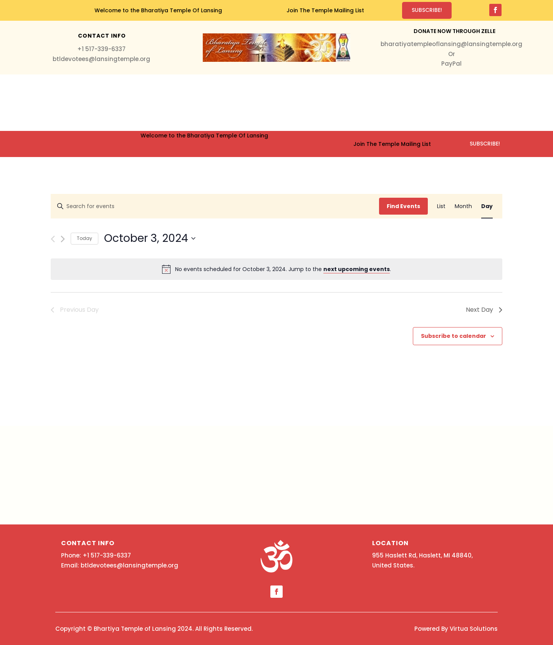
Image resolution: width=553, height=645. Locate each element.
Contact (421, 102)
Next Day (484, 309)
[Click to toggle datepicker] (149, 238)
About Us (379, 102)
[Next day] (63, 239)
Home (118, 102)
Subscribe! (427, 10)
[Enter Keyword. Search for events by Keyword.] (215, 206)
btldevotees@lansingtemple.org (101, 59)
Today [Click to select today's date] (84, 238)
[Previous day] (53, 239)
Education (335, 102)
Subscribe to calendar (453, 336)
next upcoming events (356, 269)
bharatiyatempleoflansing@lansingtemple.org (451, 44)
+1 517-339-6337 (101, 49)
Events (293, 102)
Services (146, 102)
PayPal (451, 64)
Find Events (403, 206)
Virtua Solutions (474, 629)
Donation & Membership (209, 102)
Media (267, 102)
